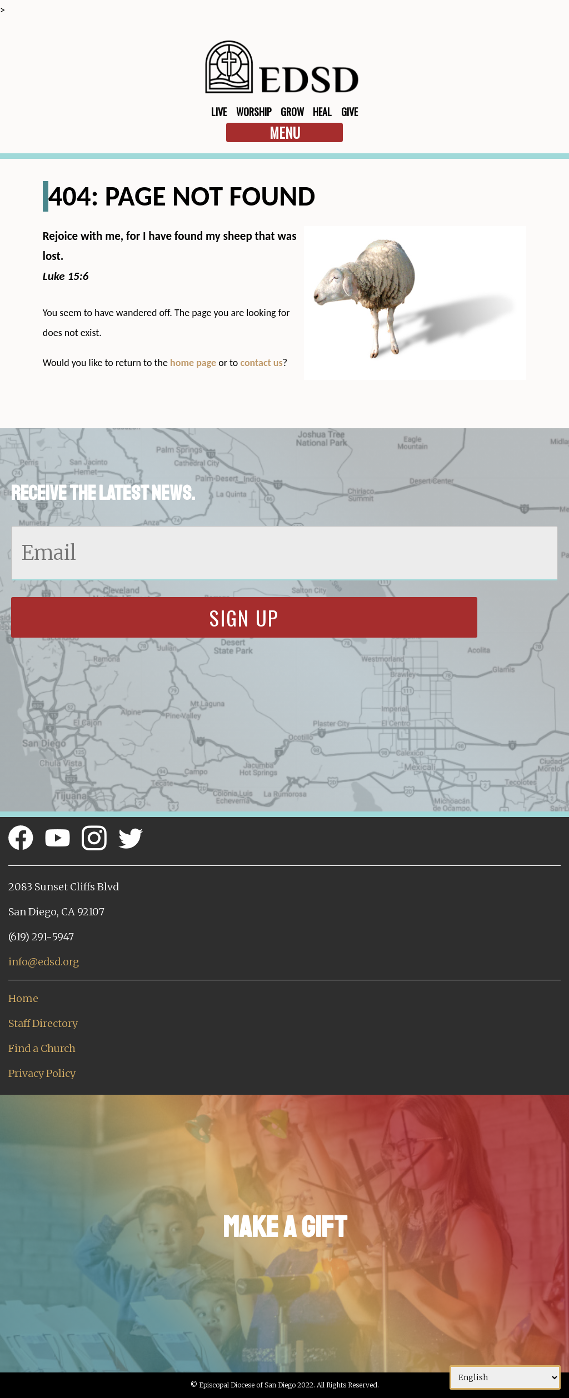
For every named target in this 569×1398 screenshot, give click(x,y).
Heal (322, 111)
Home (23, 998)
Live (219, 111)
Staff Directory (43, 1023)
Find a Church (42, 1048)
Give (349, 111)
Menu (284, 132)
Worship (254, 111)
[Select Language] (505, 1377)
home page (193, 363)
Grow (292, 111)
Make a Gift (285, 1227)
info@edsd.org (43, 961)
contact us (261, 363)
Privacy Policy (42, 1073)
